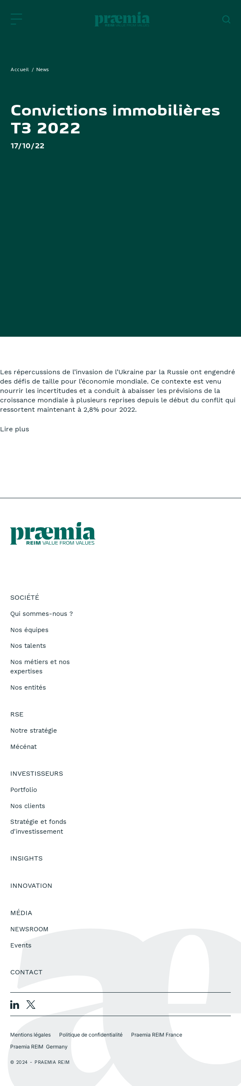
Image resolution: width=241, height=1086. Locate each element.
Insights (26, 858)
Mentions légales (30, 1034)
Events (21, 945)
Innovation (31, 885)
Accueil (20, 69)
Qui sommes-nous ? (41, 614)
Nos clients (27, 806)
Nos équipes (29, 630)
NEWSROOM (29, 929)
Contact (26, 972)
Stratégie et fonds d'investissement (38, 826)
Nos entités (28, 687)
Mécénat (23, 747)
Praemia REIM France (156, 1034)
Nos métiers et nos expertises (40, 667)
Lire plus (14, 429)
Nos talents (28, 646)
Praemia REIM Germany (39, 1046)
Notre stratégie (33, 730)
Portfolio (23, 790)
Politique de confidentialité (91, 1034)
